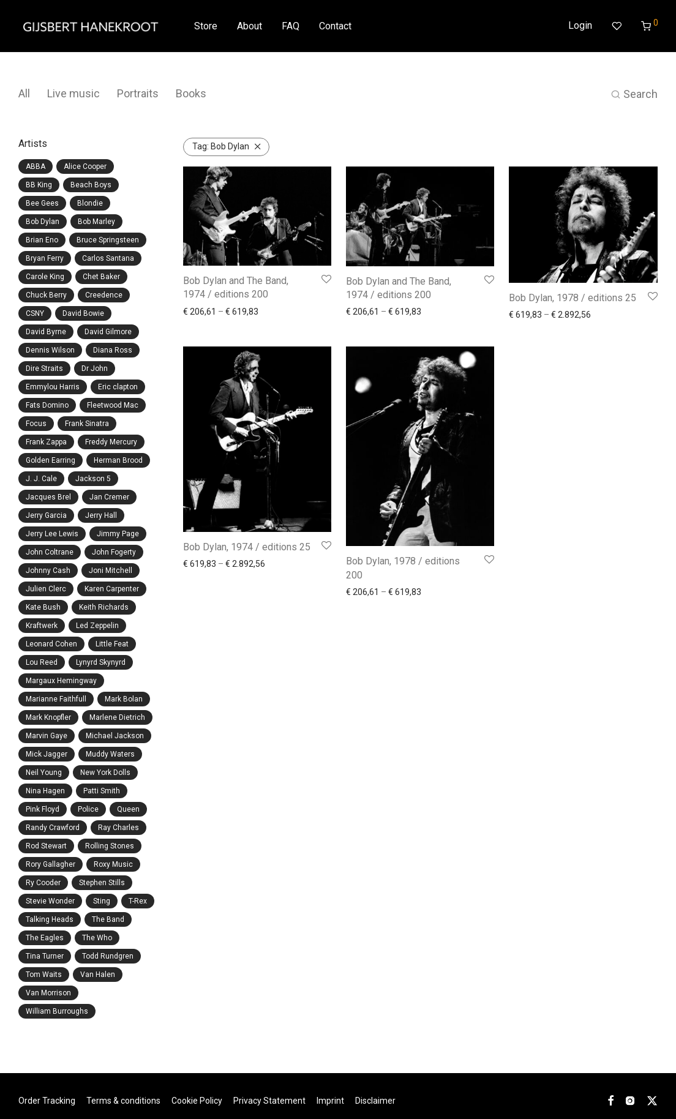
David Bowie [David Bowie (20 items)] (83, 313)
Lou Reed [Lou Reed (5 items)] (42, 662)
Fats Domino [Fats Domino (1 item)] (47, 405)
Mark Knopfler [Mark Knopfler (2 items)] (48, 717)
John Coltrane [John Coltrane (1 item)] (49, 552)
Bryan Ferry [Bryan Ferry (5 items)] (45, 258)
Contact (335, 26)
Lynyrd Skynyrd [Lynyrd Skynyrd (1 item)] (101, 662)
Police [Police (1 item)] (88, 809)
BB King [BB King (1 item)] (39, 185)
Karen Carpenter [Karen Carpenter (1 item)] (112, 589)
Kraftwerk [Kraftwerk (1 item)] (42, 625)
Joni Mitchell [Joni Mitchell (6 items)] (110, 570)
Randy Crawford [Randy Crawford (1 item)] (53, 827)
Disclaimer (375, 1101)
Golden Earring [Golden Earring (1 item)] (50, 460)
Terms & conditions (123, 1101)
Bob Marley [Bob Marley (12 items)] (96, 221)
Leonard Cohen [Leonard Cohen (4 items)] (51, 644)
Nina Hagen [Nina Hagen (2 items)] (45, 791)
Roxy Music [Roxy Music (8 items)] (113, 864)
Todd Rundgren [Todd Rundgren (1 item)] (107, 956)
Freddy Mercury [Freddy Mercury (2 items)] (111, 442)
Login (580, 25)
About (249, 26)
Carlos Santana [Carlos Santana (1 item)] (108, 258)
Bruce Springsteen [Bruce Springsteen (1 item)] (108, 240)
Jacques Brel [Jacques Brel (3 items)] (48, 497)
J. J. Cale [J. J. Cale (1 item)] (41, 478)
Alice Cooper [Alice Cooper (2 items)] (85, 166)
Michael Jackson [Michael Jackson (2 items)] (115, 736)
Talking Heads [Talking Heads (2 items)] (49, 919)
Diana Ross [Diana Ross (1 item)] (112, 350)
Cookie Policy (196, 1101)
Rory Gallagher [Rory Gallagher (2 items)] (50, 864)
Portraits (138, 93)
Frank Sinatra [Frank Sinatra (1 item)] (87, 423)
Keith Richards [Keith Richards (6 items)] (104, 607)
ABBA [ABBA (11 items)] (35, 166)
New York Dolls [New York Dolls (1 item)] (105, 772)
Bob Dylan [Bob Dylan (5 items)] (42, 221)
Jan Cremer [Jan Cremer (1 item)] (109, 497)
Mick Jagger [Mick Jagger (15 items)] (46, 754)
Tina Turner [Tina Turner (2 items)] (45, 956)
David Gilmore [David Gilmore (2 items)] (108, 331)
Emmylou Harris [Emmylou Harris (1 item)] (53, 387)
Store (205, 26)
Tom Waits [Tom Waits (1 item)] (44, 974)
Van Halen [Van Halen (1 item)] (97, 974)
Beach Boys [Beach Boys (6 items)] (90, 185)
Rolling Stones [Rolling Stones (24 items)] (109, 846)
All (24, 93)
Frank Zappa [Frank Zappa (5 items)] (46, 442)
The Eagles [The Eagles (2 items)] (45, 938)
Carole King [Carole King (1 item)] (45, 276)
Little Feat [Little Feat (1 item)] (112, 644)
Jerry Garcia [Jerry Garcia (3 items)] (46, 515)
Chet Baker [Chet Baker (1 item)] (101, 276)
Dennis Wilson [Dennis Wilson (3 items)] (50, 350)
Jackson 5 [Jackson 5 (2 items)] (93, 478)
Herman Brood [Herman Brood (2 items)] (118, 460)
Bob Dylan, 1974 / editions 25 (246, 547)
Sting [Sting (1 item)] (101, 901)
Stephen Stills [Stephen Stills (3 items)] (102, 882)
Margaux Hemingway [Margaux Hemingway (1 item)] (61, 680)
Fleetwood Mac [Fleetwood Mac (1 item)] (112, 405)
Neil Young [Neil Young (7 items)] (44, 772)
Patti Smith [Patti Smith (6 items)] (101, 791)
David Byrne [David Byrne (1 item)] (46, 331)
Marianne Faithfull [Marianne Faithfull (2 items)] (56, 699)
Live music (73, 93)
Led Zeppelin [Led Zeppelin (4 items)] (97, 625)
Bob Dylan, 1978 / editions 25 (572, 298)
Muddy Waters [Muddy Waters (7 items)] (110, 754)
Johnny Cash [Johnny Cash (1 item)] (48, 570)
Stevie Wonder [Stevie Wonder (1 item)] (50, 901)
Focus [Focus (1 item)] (36, 423)
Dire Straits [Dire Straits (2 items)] (44, 368)
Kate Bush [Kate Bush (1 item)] (43, 607)
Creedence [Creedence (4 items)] (103, 295)
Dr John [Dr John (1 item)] (94, 368)
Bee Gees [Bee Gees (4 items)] (42, 203)
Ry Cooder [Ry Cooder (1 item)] (43, 882)
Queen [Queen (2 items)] (128, 809)
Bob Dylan (220, 146)
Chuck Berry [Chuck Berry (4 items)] (46, 295)
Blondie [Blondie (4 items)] (90, 203)
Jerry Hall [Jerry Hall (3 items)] (101, 515)
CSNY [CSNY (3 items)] (35, 313)
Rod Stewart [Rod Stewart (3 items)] (46, 846)
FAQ (290, 26)
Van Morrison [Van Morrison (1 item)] (48, 993)
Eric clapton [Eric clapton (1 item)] (118, 387)
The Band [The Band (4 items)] (108, 919)
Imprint (330, 1101)
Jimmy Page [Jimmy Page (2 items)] (118, 534)
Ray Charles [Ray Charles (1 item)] (118, 827)
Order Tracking (46, 1101)
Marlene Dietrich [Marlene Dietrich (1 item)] (117, 717)
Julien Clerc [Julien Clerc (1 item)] (46, 589)
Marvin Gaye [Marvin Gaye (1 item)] (46, 736)
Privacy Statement (269, 1101)
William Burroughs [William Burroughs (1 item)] (57, 1011)
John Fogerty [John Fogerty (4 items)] (114, 552)
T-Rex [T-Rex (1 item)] (138, 901)
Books (191, 93)
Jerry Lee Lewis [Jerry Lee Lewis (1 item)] (52, 534)
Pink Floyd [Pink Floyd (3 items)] (42, 809)
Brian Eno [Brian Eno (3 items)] (42, 240)
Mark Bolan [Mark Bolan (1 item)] (124, 699)
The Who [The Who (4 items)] (97, 938)
